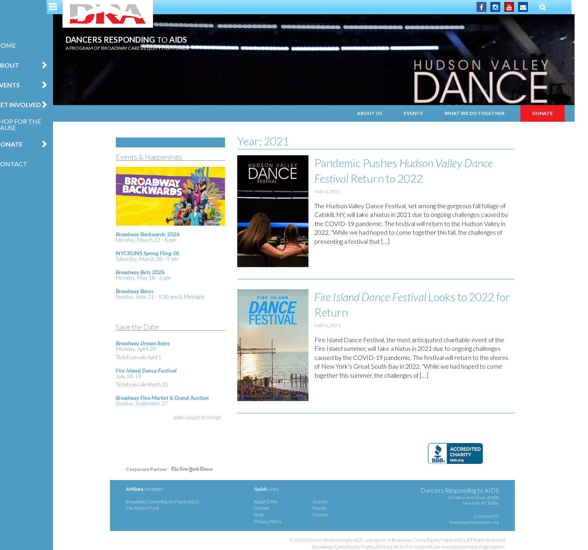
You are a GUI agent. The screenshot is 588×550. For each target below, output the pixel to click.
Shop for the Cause (28, 124)
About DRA (278, 502)
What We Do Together (488, 113)
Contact (22, 164)
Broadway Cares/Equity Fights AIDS (175, 502)
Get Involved (28, 104)
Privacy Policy (281, 521)
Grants (332, 502)
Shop (272, 515)
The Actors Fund (155, 508)
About (17, 65)
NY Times (205, 470)
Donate (19, 144)
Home (16, 45)
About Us (383, 113)
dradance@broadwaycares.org (487, 522)
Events (18, 85)
